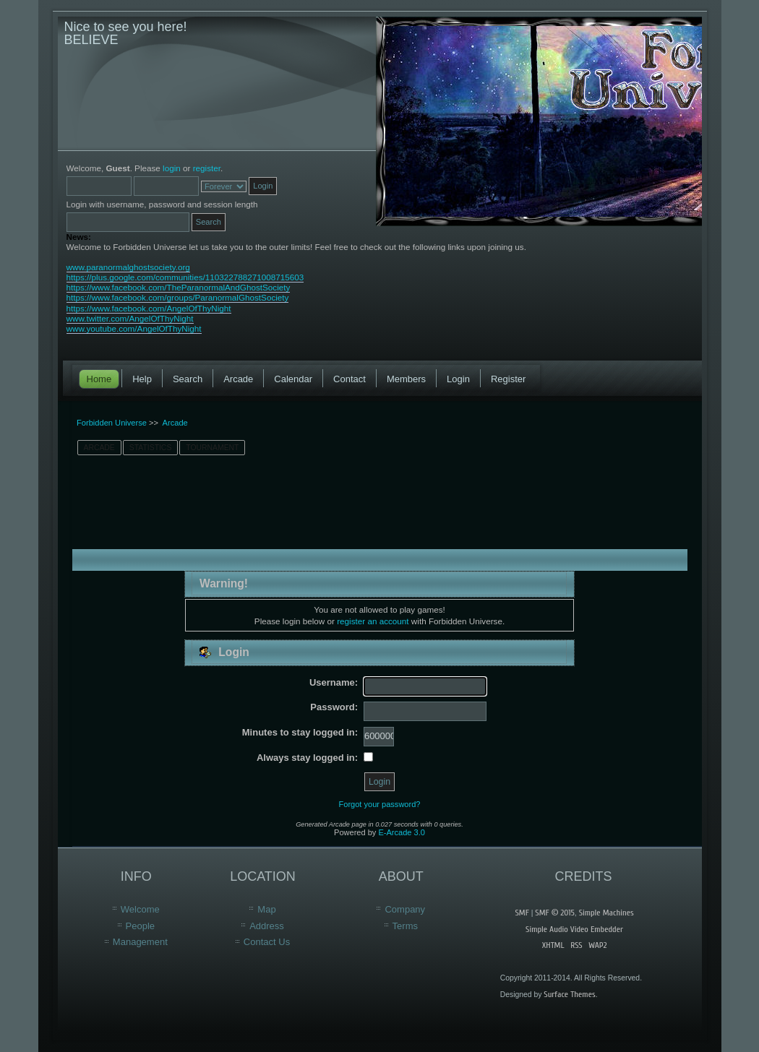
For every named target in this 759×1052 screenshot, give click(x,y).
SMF (521, 912)
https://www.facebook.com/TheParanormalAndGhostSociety (179, 287)
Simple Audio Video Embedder (574, 929)
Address (266, 925)
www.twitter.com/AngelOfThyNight (130, 318)
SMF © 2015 (554, 912)
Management (140, 941)
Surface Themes (569, 994)
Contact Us (267, 941)
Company (405, 909)
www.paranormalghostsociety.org (128, 267)
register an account (372, 621)
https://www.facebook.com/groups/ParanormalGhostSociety (178, 297)
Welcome (140, 909)
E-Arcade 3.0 (401, 832)
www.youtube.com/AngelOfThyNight (134, 328)
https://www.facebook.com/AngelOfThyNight (149, 308)
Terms (405, 925)
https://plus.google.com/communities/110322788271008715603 (185, 277)
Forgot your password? (380, 804)
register (206, 168)
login (172, 168)
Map (266, 909)
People (140, 925)
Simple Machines (606, 912)
